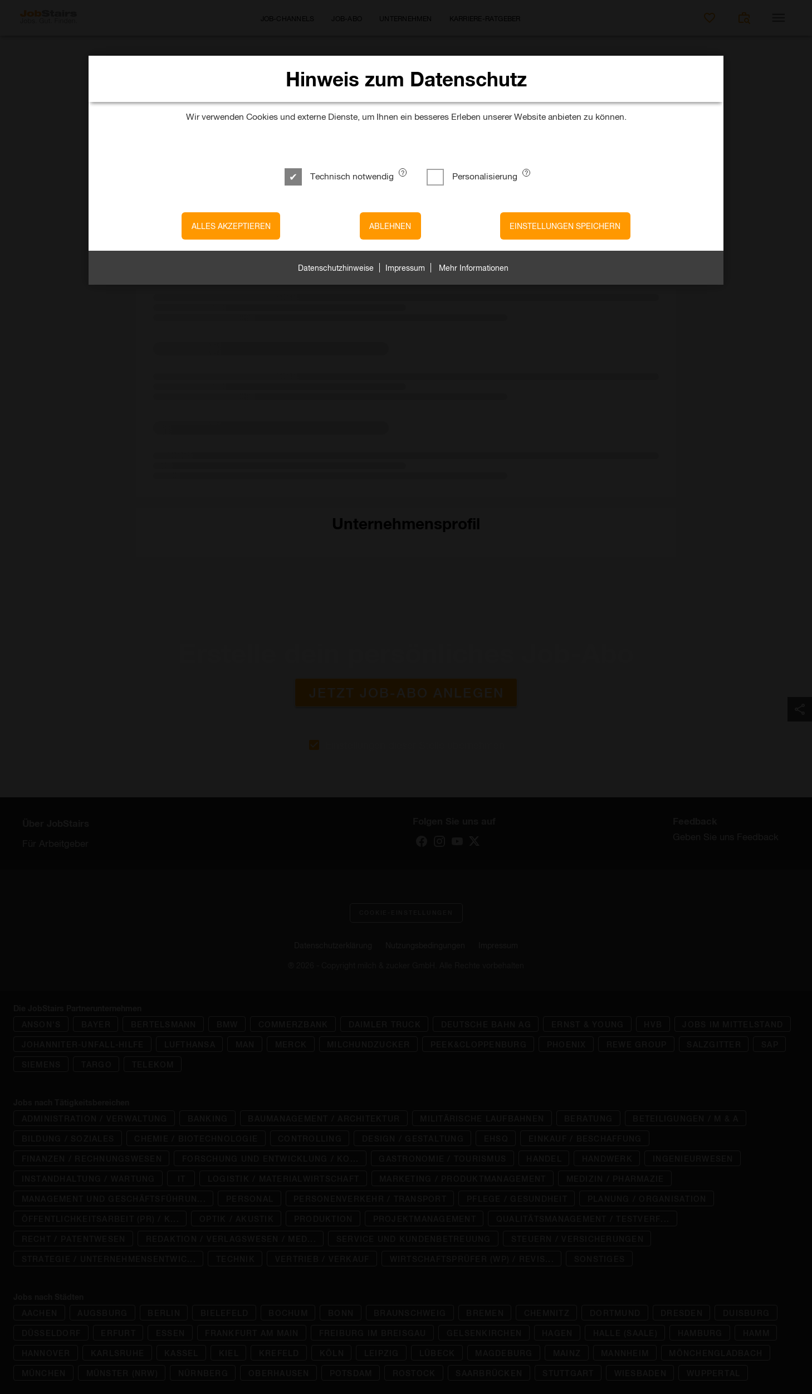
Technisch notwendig (340, 175)
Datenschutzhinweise (336, 267)
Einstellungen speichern (565, 226)
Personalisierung (473, 175)
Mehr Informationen (473, 267)
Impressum (405, 267)
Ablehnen (390, 226)
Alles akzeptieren (231, 226)
